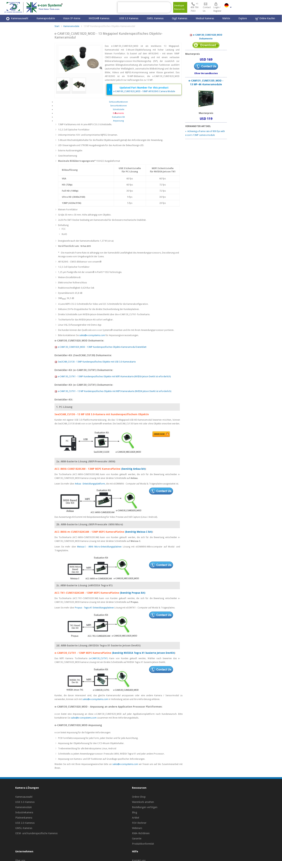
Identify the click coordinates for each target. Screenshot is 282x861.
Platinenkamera (23, 817)
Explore (242, 18)
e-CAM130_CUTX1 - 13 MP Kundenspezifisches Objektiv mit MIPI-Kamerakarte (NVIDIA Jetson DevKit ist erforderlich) (112, 391)
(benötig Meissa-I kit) (139, 531)
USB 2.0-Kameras (25, 822)
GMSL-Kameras (23, 828)
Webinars (137, 828)
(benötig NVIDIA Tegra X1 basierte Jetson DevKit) (143, 652)
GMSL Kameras (155, 18)
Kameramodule (71, 26)
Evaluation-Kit (118, 117)
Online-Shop (139, 796)
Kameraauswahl (17, 18)
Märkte (226, 18)
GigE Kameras (179, 18)
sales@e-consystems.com (92, 335)
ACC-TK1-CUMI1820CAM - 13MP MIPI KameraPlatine (86, 592)
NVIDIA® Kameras (100, 18)
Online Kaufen (265, 18)
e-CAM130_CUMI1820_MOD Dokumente (206, 37)
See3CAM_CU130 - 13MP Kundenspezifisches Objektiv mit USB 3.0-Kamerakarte (95, 362)
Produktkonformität (143, 843)
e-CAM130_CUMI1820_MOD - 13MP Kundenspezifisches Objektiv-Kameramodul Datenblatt (100, 347)
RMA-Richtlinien (141, 833)
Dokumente (118, 113)
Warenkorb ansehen (143, 802)
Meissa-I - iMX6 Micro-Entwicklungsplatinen (100, 546)
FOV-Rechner (139, 822)
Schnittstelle (118, 109)
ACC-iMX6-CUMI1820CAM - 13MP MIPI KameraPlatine (87, 468)
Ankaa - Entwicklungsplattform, (90, 483)
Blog (134, 812)
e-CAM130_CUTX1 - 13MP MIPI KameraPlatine (82, 652)
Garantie (136, 838)
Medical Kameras (205, 18)
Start (56, 26)
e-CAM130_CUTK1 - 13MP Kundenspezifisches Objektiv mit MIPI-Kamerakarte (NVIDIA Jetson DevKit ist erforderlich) (112, 376)
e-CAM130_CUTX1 (98, 658)
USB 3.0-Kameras (25, 802)
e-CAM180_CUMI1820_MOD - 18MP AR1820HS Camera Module (144, 91)
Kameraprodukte (46, 18)
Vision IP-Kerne (71, 18)
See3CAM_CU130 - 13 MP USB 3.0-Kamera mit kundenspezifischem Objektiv (101, 414)
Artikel (135, 817)
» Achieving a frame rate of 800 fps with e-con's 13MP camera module (205, 133)
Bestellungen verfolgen (144, 807)
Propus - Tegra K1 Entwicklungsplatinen (94, 607)
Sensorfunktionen (118, 106)
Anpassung (118, 121)
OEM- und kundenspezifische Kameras (36, 833)
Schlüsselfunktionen (118, 102)
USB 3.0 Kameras (128, 18)
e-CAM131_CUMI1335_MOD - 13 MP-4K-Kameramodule (205, 82)
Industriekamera (24, 812)
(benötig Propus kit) (132, 592)
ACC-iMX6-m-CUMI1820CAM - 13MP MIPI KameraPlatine (89, 531)
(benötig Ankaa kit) (133, 468)
